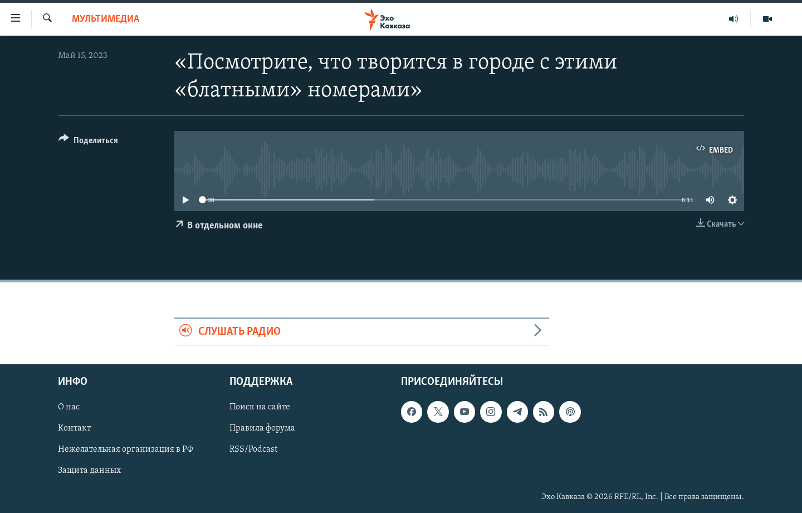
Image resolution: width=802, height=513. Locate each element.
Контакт (74, 428)
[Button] (88, 142)
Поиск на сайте (259, 407)
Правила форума (262, 428)
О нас (69, 407)
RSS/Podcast (253, 450)
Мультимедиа (105, 19)
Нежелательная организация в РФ (125, 450)
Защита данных (89, 471)
